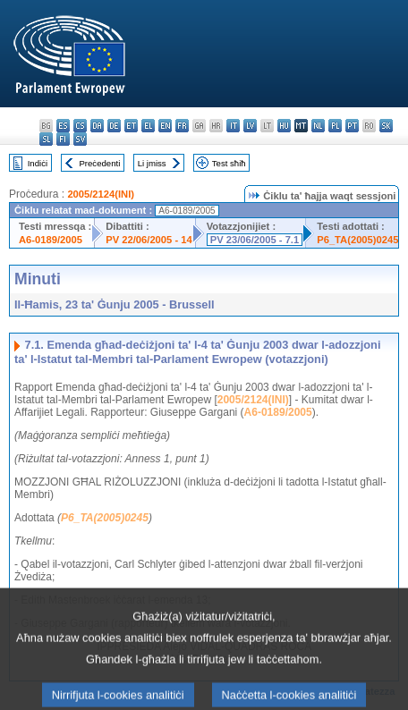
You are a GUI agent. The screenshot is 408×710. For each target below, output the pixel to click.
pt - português (352, 125)
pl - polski (335, 125)
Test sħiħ (229, 163)
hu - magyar (284, 125)
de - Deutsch (114, 125)
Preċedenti (99, 163)
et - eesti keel (131, 125)
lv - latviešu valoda (250, 125)
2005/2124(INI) (100, 194)
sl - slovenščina (46, 139)
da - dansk (97, 125)
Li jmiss (152, 163)
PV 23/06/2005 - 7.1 (255, 239)
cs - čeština (80, 125)
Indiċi (37, 163)
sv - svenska (80, 139)
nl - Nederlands (318, 125)
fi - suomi (63, 139)
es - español (63, 125)
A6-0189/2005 (50, 239)
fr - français (182, 125)
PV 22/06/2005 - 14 (148, 239)
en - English (165, 125)
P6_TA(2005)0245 (357, 239)
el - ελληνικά (148, 125)
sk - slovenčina (386, 125)
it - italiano (233, 125)
